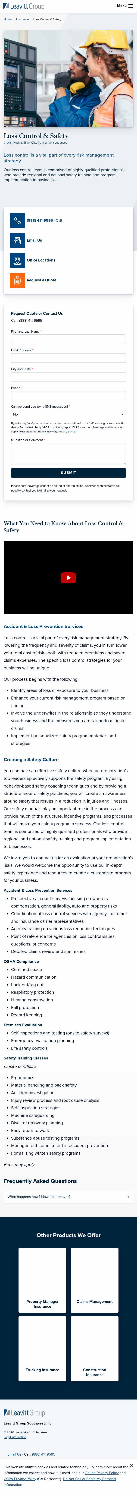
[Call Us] (68, 220)
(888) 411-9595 (43, 1454)
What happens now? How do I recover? (39, 1197)
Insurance (22, 19)
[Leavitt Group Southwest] (23, 6)
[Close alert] (131, 1465)
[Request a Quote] (68, 280)
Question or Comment (28, 440)
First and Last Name (26, 332)
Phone (16, 388)
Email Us (14, 1454)
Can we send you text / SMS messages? (40, 407)
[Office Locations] (68, 260)
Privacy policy (67, 431)
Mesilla (17, 143)
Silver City (29, 143)
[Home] (24, 1413)
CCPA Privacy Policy (20, 1479)
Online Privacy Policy (102, 1473)
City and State (22, 369)
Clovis (8, 143)
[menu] (130, 6)
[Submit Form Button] (68, 473)
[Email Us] (34, 240)
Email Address (22, 350)
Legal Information (15, 1437)
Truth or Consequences (52, 143)
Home (8, 19)
